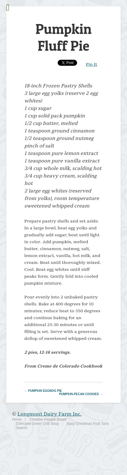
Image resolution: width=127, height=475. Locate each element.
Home (17, 419)
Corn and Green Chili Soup (37, 424)
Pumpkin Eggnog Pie (43, 390)
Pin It (91, 64)
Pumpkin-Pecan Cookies (81, 394)
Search (21, 428)
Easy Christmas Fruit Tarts (87, 424)
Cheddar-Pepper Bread (47, 419)
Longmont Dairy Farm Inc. (49, 414)
